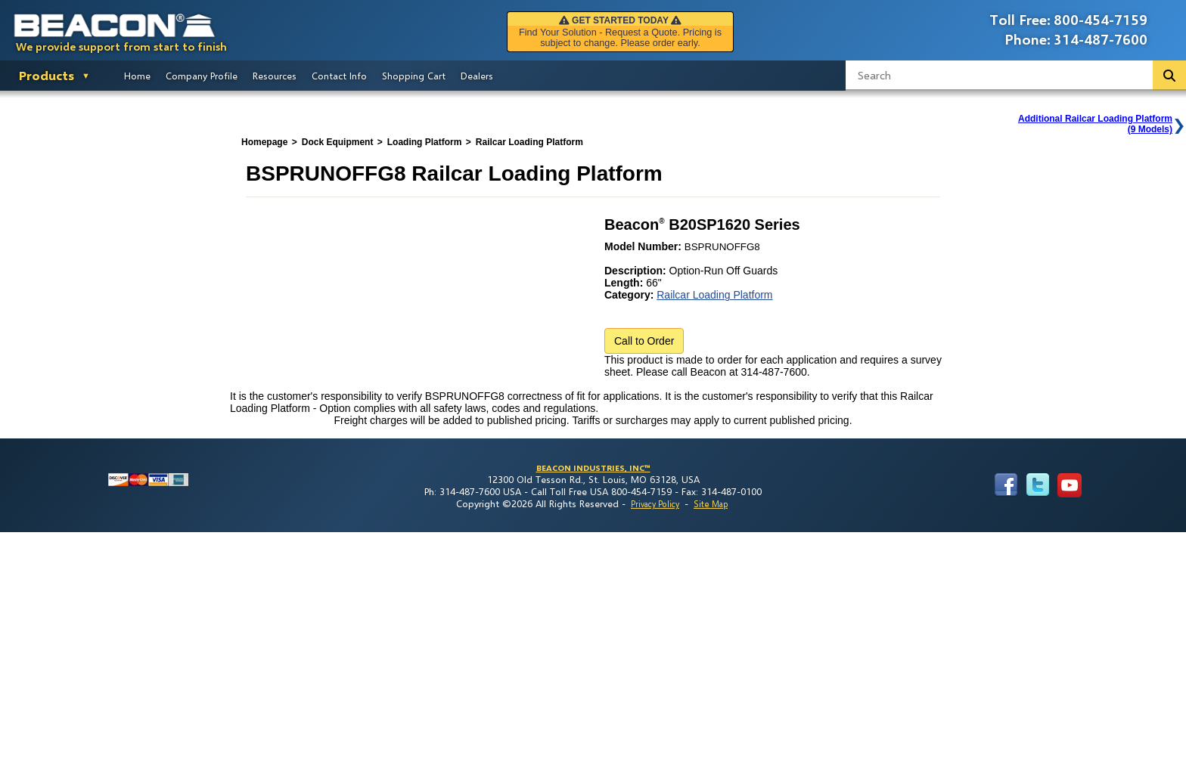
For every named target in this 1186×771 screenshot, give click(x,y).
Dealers (477, 76)
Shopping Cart (414, 76)
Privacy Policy (655, 504)
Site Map (711, 504)
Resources (274, 76)
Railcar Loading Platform (714, 295)
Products (46, 75)
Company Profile (202, 76)
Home (137, 76)
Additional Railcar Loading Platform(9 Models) (1095, 124)
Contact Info (339, 76)
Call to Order (644, 341)
